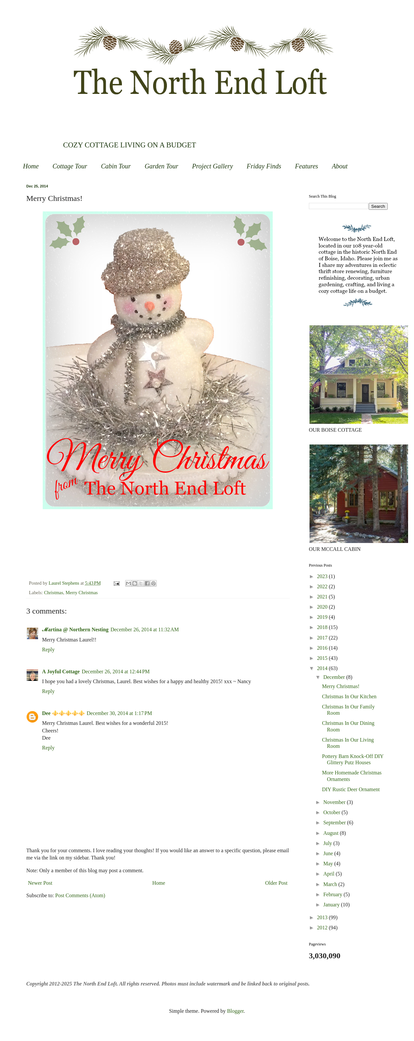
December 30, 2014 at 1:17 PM (119, 713)
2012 (323, 927)
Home (31, 166)
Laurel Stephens (64, 583)
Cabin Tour (116, 166)
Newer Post (40, 883)
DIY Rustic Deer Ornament (351, 789)
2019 (323, 617)
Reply (48, 649)
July (328, 843)
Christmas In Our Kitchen (349, 696)
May (328, 863)
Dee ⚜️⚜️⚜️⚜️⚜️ (63, 713)
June (328, 853)
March (330, 884)
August (331, 833)
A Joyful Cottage (61, 671)
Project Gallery (212, 166)
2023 (323, 576)
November (335, 802)
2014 (323, 668)
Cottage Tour (70, 166)
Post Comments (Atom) (80, 895)
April (329, 874)
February (333, 894)
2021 (323, 596)
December (334, 677)
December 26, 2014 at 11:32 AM (144, 629)
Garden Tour (161, 166)
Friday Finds (264, 166)
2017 (323, 637)
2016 (323, 648)
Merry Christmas (82, 592)
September (335, 822)
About (340, 166)
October (332, 812)
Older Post (276, 883)
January (332, 904)
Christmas (53, 592)
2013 (323, 917)
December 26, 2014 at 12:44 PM (116, 671)
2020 (323, 607)
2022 (323, 586)
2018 (323, 627)
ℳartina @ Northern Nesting (75, 629)
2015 (323, 658)
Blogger (235, 1011)
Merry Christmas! (340, 686)
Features (306, 166)
